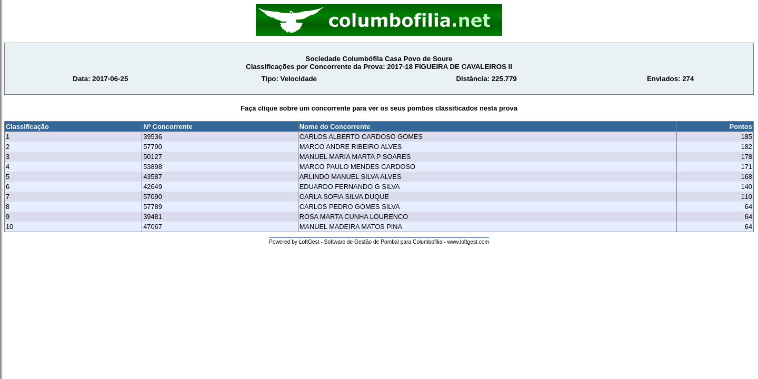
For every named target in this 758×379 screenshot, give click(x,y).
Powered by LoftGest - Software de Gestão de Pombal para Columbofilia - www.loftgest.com (379, 242)
